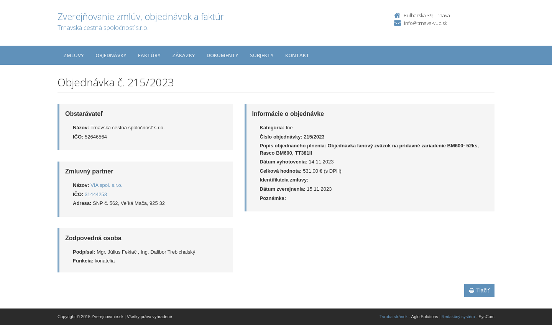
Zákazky (183, 55)
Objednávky (111, 55)
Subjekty (262, 55)
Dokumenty (222, 55)
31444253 (96, 194)
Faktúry (149, 55)
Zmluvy (73, 55)
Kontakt (297, 55)
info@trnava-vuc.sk (425, 23)
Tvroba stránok (393, 316)
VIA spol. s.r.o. (106, 185)
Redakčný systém (458, 316)
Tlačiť (479, 290)
